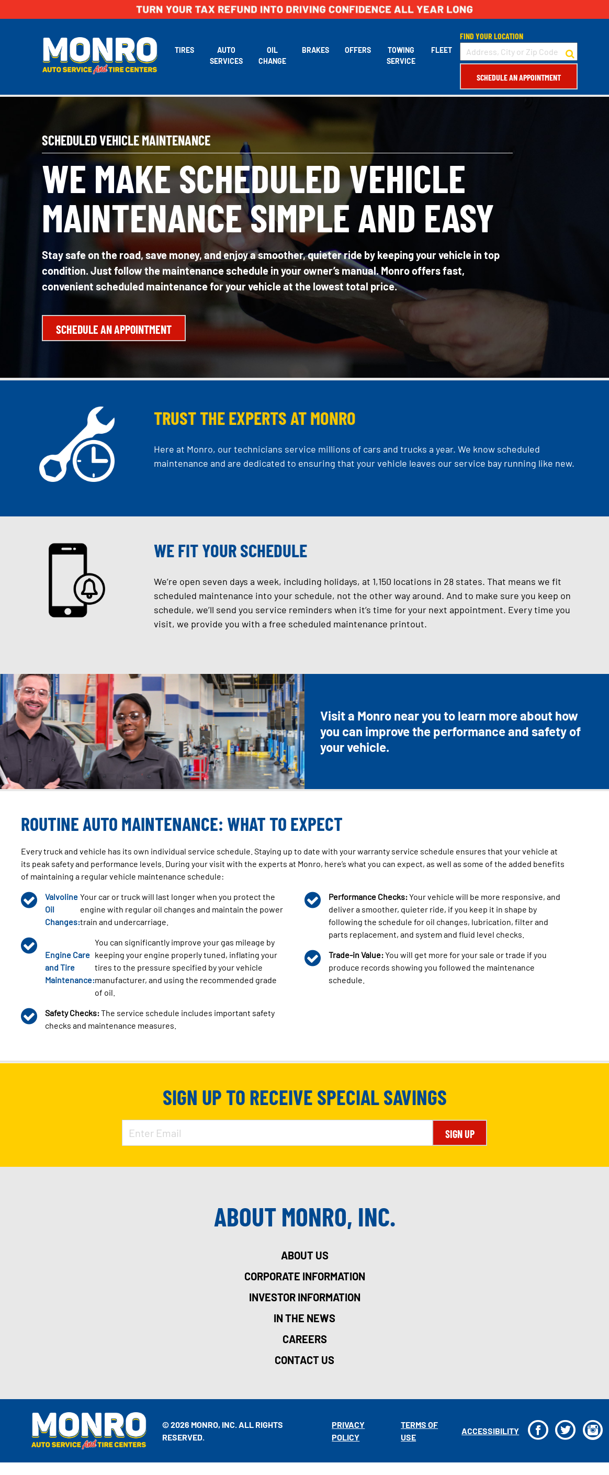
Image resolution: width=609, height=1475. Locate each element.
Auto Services (225, 55)
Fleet (441, 50)
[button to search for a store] (569, 52)
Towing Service (400, 55)
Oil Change (272, 55)
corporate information (304, 1276)
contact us (304, 1360)
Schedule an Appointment (518, 77)
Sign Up (460, 1134)
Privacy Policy (348, 1431)
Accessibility (489, 1431)
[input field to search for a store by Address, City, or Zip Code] (518, 51)
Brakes (315, 50)
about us (305, 1255)
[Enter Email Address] (277, 1133)
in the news (304, 1318)
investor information (304, 1297)
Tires (184, 50)
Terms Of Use (418, 1431)
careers (305, 1339)
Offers (357, 50)
